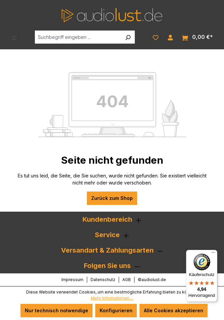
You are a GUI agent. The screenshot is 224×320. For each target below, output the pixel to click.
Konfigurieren (116, 310)
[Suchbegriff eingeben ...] (78, 37)
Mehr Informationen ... (112, 298)
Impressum (72, 279)
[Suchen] (128, 37)
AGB (126, 279)
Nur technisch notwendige (56, 310)
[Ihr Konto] (170, 37)
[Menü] (14, 37)
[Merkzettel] (155, 37)
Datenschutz (103, 279)
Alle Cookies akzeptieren (173, 310)
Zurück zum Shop (112, 198)
